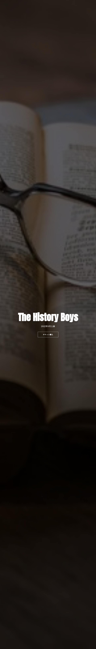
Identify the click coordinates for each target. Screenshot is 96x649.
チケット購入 (48, 334)
